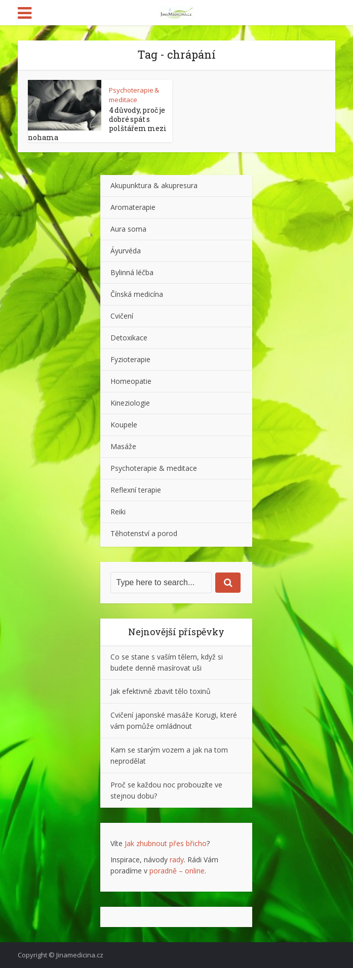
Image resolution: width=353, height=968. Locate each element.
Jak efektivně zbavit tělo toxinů (160, 691)
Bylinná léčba (131, 272)
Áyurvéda (125, 250)
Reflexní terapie (135, 490)
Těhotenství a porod (143, 533)
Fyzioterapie (130, 359)
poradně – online (177, 870)
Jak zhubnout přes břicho (166, 843)
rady (177, 859)
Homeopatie (130, 381)
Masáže (123, 446)
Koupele (123, 424)
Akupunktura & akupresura (154, 185)
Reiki (118, 511)
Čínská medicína (136, 294)
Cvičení (121, 316)
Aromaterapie (132, 207)
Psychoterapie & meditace (134, 94)
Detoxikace (128, 337)
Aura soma (128, 229)
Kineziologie (130, 403)
